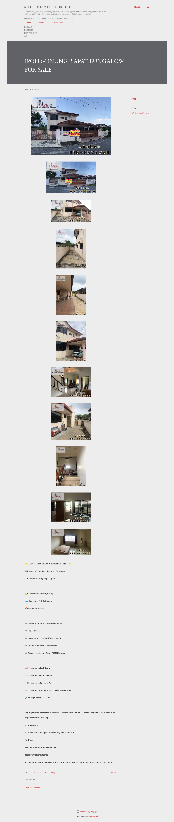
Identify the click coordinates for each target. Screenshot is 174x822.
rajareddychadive (92, 816)
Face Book (40, 22)
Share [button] (133, 99)
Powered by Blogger (87, 811)
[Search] (137, 6)
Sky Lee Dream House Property (48, 7)
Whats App (56, 22)
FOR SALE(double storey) (140, 113)
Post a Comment (32, 787)
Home (26, 22)
